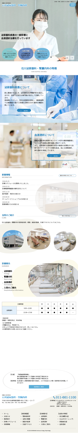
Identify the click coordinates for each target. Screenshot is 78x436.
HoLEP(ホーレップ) (65, 422)
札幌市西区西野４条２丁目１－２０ (21, 404)
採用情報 (6, 427)
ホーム (5, 417)
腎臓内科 (43, 422)
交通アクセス (26, 427)
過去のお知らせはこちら (66, 177)
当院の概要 (25, 422)
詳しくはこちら (66, 217)
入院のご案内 (44, 427)
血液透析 (43, 425)
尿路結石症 (62, 425)
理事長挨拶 (25, 419)
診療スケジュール (9, 425)
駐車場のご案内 (39, 390)
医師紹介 (6, 422)
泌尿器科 (43, 419)
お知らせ (6, 419)
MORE (24, 110)
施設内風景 (25, 425)
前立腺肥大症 (63, 419)
